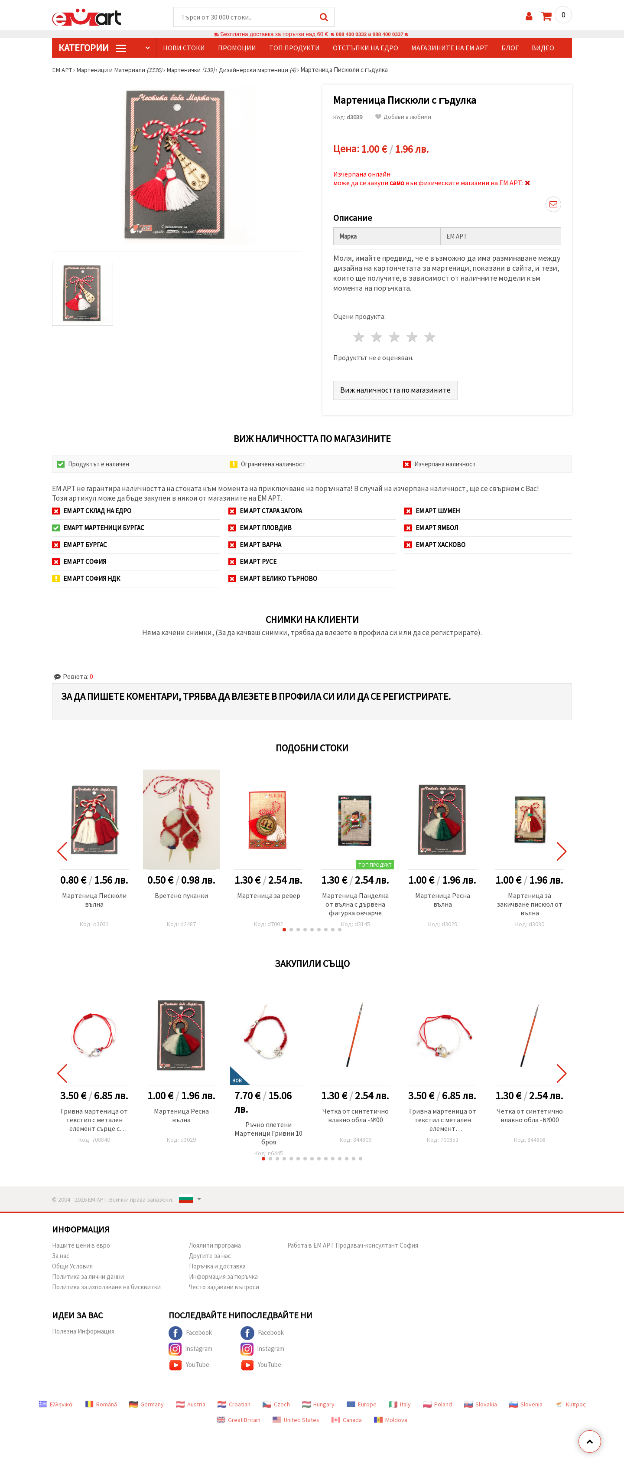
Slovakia (480, 1402)
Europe (362, 1402)
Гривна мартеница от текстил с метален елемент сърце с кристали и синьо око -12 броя (94, 1118)
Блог (510, 48)
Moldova (390, 1418)
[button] (284, 928)
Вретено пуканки (181, 893)
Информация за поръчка (223, 1275)
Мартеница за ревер (268, 893)
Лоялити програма (215, 1243)
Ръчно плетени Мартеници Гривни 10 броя (268, 1131)
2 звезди (377, 335)
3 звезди (395, 335)
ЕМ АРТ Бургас (79, 543)
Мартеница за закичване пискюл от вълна (529, 902)
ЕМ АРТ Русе (252, 560)
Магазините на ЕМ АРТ (449, 48)
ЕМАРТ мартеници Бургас (98, 526)
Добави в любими (403, 117)
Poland (437, 1402)
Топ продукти (294, 48)
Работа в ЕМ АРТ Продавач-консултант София (352, 1243)
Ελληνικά (56, 1402)
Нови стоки (184, 48)
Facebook (190, 1331)
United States (296, 1418)
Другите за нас (210, 1254)
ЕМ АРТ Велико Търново (272, 577)
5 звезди (430, 335)
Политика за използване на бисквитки (106, 1285)
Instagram (190, 1347)
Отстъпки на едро (365, 48)
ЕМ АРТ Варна (254, 543)
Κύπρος (570, 1402)
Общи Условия (72, 1264)
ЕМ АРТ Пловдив (260, 526)
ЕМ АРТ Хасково (434, 543)
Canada (347, 1418)
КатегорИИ (92, 48)
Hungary (318, 1402)
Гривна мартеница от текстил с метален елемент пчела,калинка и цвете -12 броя (442, 1118)
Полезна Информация (83, 1329)
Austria (190, 1402)
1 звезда (359, 335)
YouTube (189, 1363)
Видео (543, 48)
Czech (276, 1402)
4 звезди (412, 335)
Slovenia (526, 1402)
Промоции (237, 48)
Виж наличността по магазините (395, 388)
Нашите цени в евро (81, 1243)
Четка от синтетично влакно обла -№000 (530, 1113)
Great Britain (238, 1418)
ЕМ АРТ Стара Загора (265, 509)
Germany (146, 1402)
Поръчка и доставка (217, 1264)
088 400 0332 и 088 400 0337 (370, 34)
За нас (60, 1254)
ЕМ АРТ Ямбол (431, 526)
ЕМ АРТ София (79, 560)
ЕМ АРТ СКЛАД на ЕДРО (91, 509)
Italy (400, 1402)
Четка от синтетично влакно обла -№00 (355, 1113)
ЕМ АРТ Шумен (432, 509)
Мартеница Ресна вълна (442, 898)
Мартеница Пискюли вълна (94, 898)
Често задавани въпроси (224, 1285)
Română (101, 1402)
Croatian (234, 1402)
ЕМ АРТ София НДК (86, 577)
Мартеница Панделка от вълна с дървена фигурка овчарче (355, 902)
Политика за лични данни (88, 1275)
